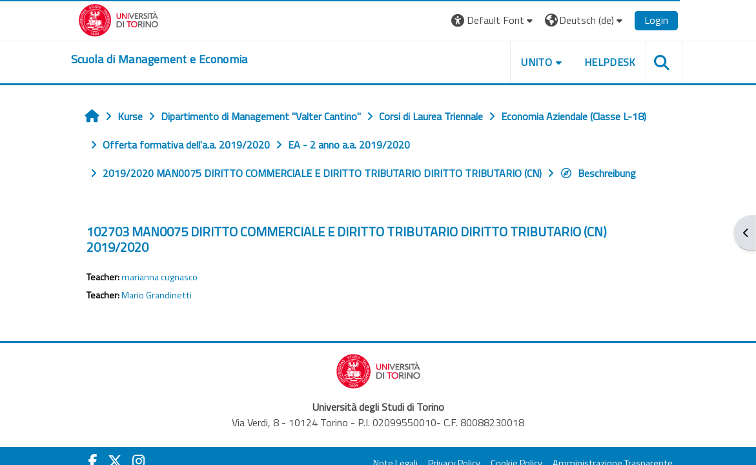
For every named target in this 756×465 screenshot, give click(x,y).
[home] (159, 59)
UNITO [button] (536, 62)
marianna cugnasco (159, 277)
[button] (493, 20)
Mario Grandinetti (156, 295)
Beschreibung (598, 173)
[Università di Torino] (118, 18)
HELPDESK (610, 62)
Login (656, 20)
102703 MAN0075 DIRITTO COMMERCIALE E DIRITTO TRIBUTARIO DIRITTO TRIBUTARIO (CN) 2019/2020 (347, 239)
